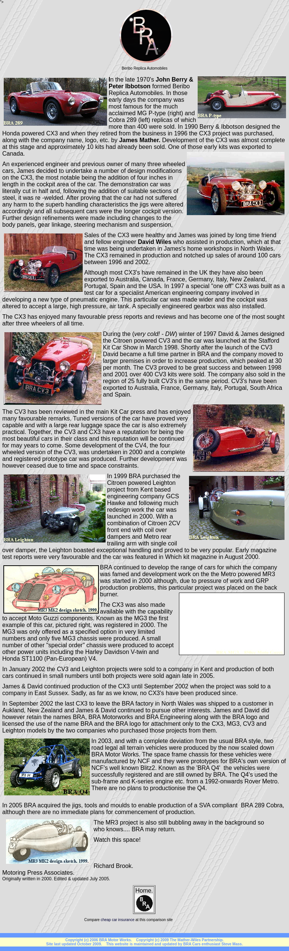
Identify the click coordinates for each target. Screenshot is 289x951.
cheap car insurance (117, 920)
